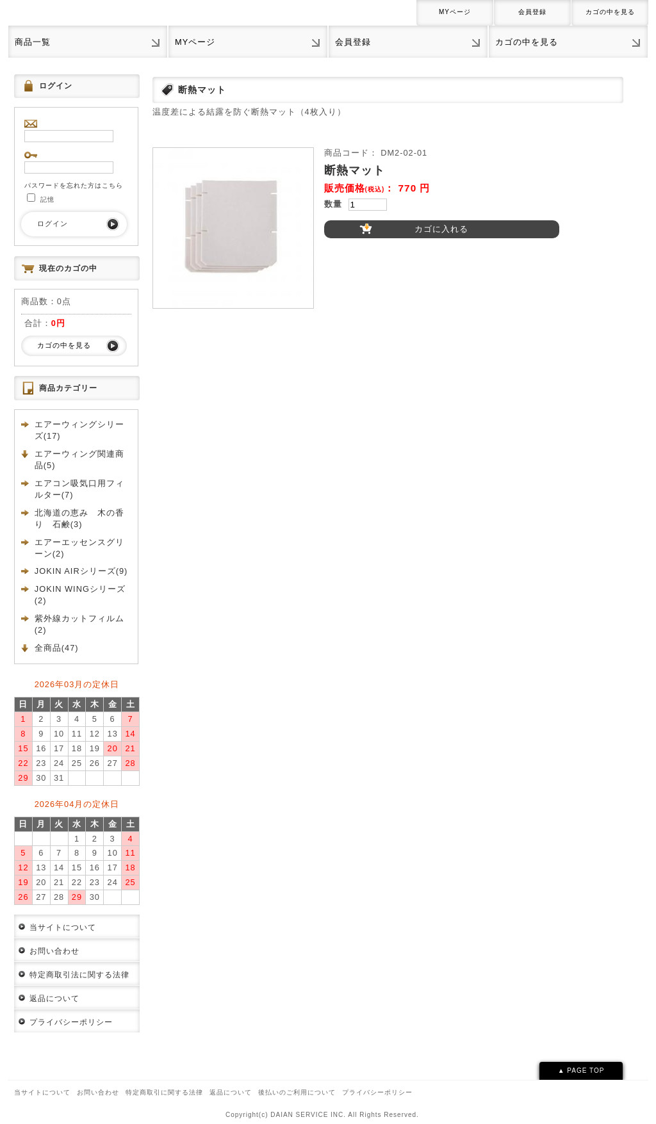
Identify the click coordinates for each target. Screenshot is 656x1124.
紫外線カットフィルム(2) (79, 624)
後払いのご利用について (297, 1092)
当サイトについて (62, 927)
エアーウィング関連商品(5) (79, 459)
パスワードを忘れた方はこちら (73, 185)
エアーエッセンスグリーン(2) (79, 547)
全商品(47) (57, 648)
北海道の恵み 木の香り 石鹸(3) (79, 518)
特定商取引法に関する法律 (79, 974)
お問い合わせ (54, 951)
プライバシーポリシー (71, 1022)
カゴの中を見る (610, 11)
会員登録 (532, 11)
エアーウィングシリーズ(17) (79, 430)
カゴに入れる (441, 229)
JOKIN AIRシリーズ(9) (81, 571)
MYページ (455, 11)
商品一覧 (33, 42)
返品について (54, 998)
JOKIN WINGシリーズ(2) (80, 594)
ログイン (52, 223)
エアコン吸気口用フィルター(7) (79, 489)
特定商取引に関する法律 (164, 1092)
